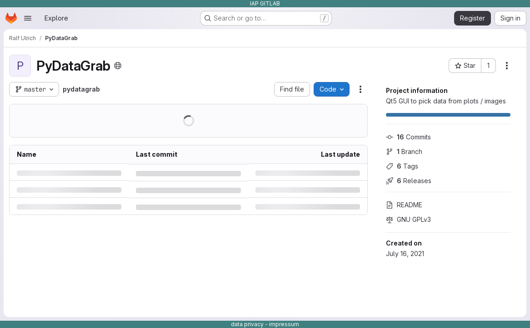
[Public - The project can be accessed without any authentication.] (117, 65)
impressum (284, 324)
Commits (408, 137)
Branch (404, 151)
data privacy (247, 324)
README (404, 205)
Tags (402, 166)
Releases (408, 180)
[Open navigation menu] (27, 18)
